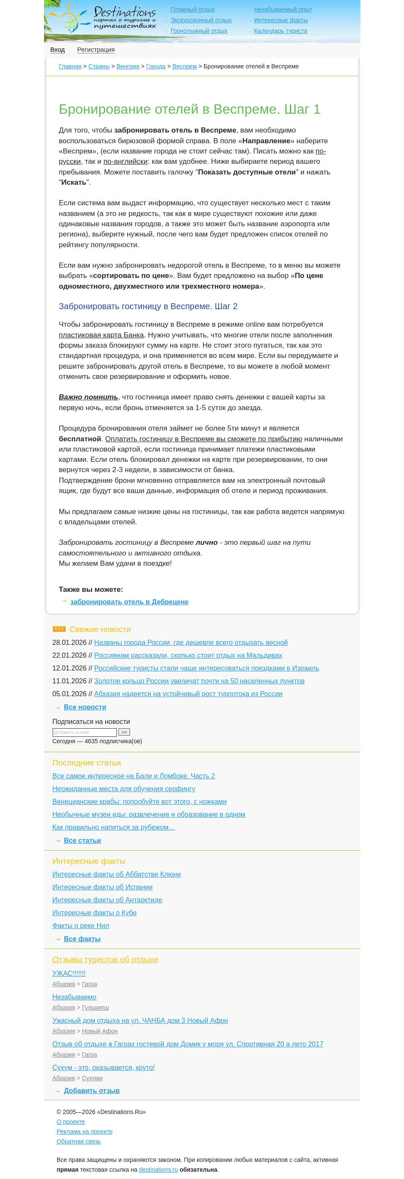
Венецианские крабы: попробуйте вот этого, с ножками (140, 801)
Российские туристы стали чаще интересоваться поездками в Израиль (206, 668)
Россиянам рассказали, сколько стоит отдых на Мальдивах (188, 655)
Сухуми (92, 1078)
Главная (70, 66)
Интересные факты (281, 20)
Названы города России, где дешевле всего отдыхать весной (191, 642)
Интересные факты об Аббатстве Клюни (117, 874)
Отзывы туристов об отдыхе (106, 959)
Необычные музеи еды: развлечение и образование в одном (149, 814)
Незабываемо (75, 997)
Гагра (89, 984)
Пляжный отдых (193, 9)
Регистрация (96, 49)
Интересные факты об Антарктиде (107, 900)
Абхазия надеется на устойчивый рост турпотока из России (188, 693)
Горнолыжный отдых (199, 30)
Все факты (82, 939)
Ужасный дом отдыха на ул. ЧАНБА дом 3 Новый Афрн (140, 1020)
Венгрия (128, 66)
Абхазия (64, 984)
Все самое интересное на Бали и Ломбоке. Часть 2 (134, 776)
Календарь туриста (280, 30)
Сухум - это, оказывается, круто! (104, 1067)
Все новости (85, 707)
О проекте (71, 1121)
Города (156, 66)
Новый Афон (100, 1031)
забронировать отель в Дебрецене (130, 602)
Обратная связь (79, 1141)
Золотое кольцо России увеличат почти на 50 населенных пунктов (199, 681)
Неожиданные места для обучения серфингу (124, 788)
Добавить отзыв (92, 1090)
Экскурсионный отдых (201, 20)
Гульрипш (95, 1007)
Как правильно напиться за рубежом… (114, 827)
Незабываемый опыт (283, 9)
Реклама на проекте (85, 1131)
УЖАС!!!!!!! (69, 973)
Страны (99, 66)
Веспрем (184, 66)
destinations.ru (158, 1169)
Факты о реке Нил (81, 925)
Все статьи (82, 840)
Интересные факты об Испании (103, 887)
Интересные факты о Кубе (95, 912)
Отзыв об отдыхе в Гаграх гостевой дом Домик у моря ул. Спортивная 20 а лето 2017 (188, 1044)
